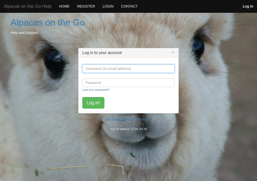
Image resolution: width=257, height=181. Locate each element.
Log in (248, 6)
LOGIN (108, 6)
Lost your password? (95, 89)
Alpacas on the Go (48, 22)
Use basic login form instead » (128, 119)
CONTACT (129, 6)
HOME (64, 6)
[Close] (173, 52)
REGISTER (86, 6)
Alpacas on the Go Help (27, 6)
